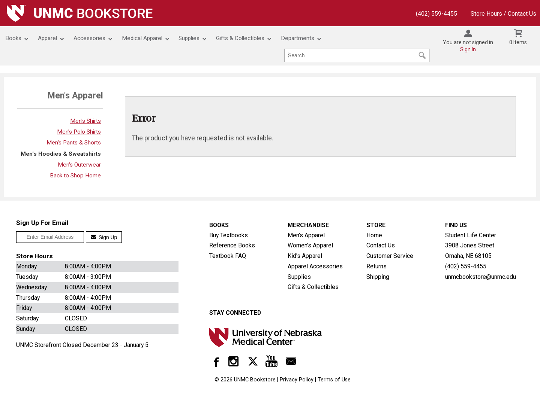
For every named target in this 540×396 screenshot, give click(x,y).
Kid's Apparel (305, 255)
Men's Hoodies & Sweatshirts (61, 153)
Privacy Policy (297, 380)
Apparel (47, 38)
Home (374, 235)
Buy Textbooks (228, 235)
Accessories (89, 38)
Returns (376, 266)
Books (13, 38)
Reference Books (232, 245)
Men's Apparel (306, 235)
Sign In (468, 49)
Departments (297, 38)
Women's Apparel (310, 245)
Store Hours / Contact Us (503, 13)
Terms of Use (334, 380)
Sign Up (104, 237)
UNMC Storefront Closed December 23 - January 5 (82, 344)
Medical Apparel (142, 38)
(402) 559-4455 (436, 13)
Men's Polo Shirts (79, 131)
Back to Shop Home (75, 175)
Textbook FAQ (227, 255)
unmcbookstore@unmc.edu (480, 276)
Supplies (189, 38)
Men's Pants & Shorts (73, 142)
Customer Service (389, 255)
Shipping (377, 276)
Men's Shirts (85, 121)
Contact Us (380, 245)
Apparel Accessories (315, 266)
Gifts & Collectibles (240, 38)
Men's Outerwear (79, 164)
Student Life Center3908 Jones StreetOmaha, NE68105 (470, 245)
